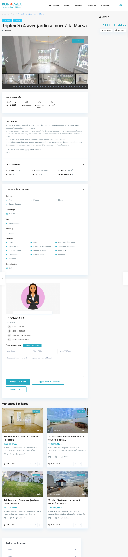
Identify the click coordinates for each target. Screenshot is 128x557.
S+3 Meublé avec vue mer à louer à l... (115, 210)
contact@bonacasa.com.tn (54, 302)
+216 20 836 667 (51, 293)
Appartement (100, 130)
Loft (97, 146)
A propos (105, 5)
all (6, 405)
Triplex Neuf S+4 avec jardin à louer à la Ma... (21, 477)
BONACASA (48, 285)
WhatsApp (16, 363)
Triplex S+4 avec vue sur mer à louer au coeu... (66, 412)
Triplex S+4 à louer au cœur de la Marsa (21, 412)
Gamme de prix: (101, 87)
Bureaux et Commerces (104, 158)
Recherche (109, 103)
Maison (98, 163)
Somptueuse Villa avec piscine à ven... (114, 187)
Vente (66, 5)
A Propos (38, 527)
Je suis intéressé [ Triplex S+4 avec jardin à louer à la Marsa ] (45, 340)
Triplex (13, 14)
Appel (48, 356)
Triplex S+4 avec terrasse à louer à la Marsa (64, 477)
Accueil (54, 5)
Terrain (98, 152)
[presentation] (6, 60)
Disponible (91, 5)
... (36, 425)
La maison (5, 14)
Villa (97, 124)
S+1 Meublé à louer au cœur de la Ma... (115, 199)
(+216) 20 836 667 (76, 534)
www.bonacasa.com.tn (53, 306)
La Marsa (7, 30)
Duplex (98, 135)
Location (78, 5)
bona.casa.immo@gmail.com (79, 537)
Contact (104, 16)
